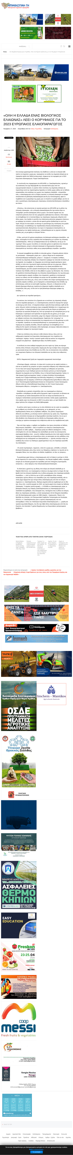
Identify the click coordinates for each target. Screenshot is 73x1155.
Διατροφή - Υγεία (16, 1137)
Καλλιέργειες (54, 129)
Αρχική (8, 1134)
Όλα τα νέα (60, 1137)
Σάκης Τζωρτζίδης (36, 129)
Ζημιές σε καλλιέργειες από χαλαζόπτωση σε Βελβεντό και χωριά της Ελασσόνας (63, 545)
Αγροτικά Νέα (16, 1134)
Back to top (8, 1124)
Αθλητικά (34, 1137)
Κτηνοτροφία (27, 1134)
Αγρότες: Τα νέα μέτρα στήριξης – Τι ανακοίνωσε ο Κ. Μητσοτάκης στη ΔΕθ (52, 544)
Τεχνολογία (5, 1137)
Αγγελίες (68, 1137)
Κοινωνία (64, 1134)
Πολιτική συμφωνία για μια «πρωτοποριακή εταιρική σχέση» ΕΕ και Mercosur (31, 544)
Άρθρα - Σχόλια (50, 1137)
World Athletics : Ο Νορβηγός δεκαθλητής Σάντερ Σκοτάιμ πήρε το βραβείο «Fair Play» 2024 (20, 545)
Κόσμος (41, 1137)
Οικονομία (56, 1134)
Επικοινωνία (51, 1141)
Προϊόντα (26, 1137)
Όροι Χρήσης (22, 1141)
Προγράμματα (46, 1134)
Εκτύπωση (9, 157)
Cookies (31, 1141)
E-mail (9, 164)
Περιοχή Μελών (40, 1141)
